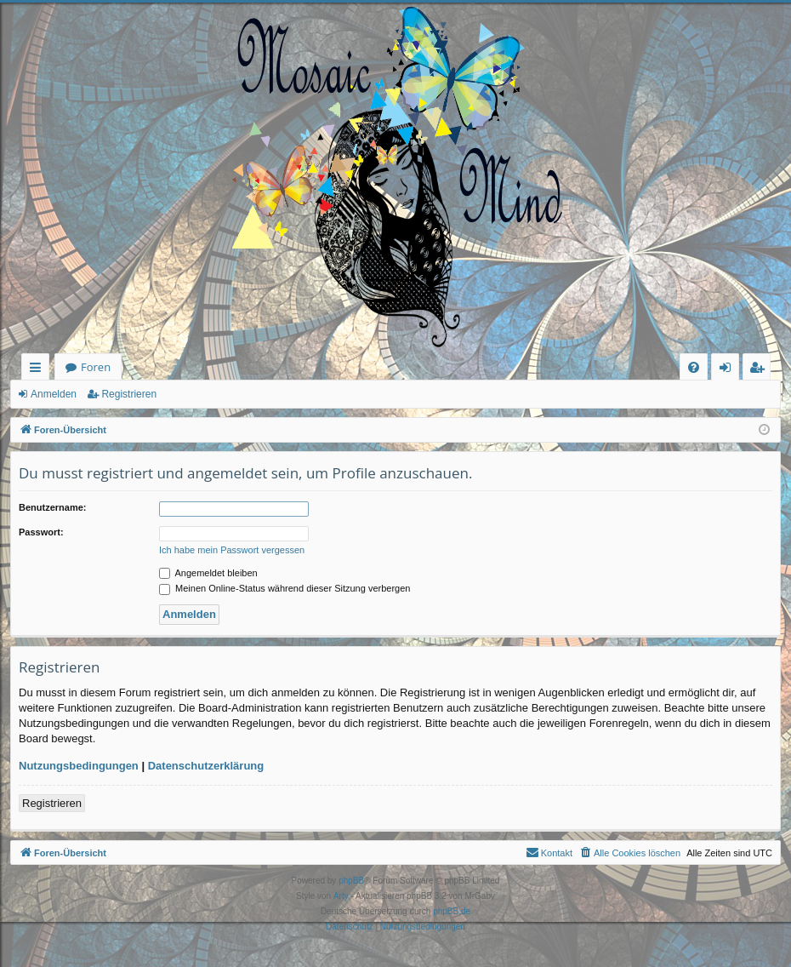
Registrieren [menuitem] (760, 370)
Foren (96, 367)
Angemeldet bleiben (208, 573)
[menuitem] (693, 367)
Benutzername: (52, 507)
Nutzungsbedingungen (79, 765)
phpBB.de (451, 911)
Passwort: (41, 532)
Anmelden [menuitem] (729, 370)
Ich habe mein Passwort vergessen (231, 550)
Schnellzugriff (38, 370)
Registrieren (128, 394)
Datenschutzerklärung (206, 765)
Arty (341, 896)
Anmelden (54, 394)
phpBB (351, 880)
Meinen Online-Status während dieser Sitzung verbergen (284, 588)
